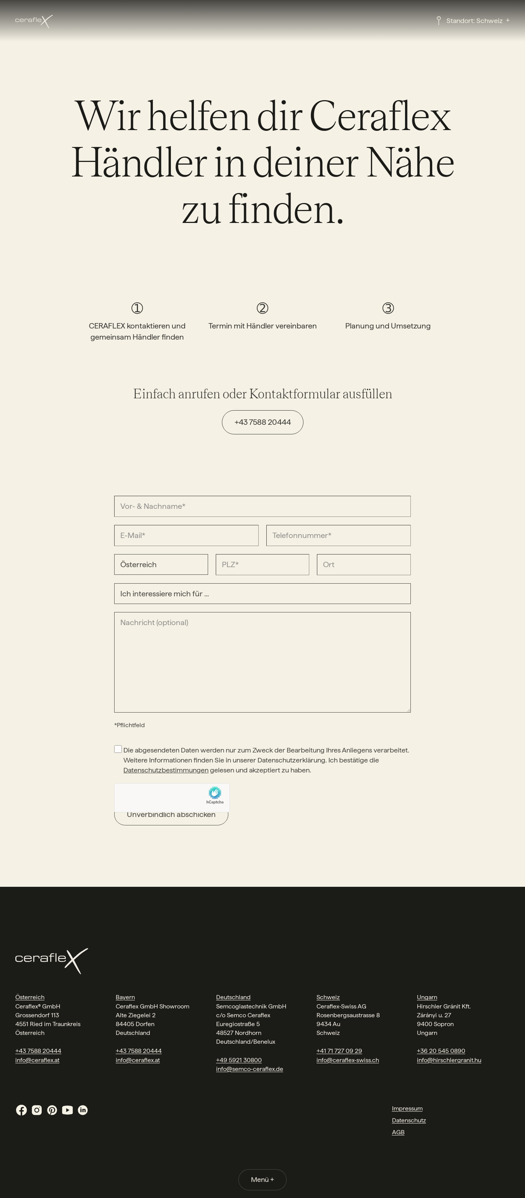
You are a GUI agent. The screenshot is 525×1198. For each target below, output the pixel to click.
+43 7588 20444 (263, 422)
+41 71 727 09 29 (339, 1050)
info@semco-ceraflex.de (249, 1069)
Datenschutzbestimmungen (165, 770)
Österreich (29, 997)
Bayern (125, 997)
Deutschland (233, 997)
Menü (262, 1179)
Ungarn (427, 997)
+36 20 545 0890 (441, 1050)
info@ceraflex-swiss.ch (348, 1060)
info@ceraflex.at (37, 1060)
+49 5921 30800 (239, 1060)
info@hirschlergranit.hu (449, 1060)
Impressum (407, 1108)
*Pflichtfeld (129, 725)
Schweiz (328, 997)
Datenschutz (409, 1120)
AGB (398, 1132)
